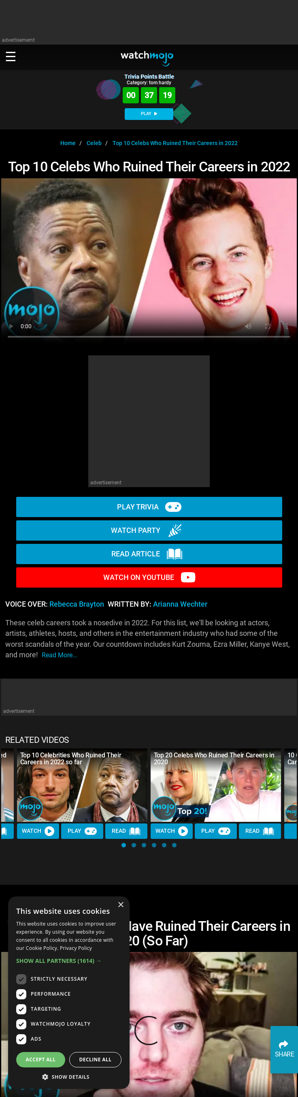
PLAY (149, 113)
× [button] (120, 905)
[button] (124, 845)
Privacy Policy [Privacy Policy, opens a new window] (76, 948)
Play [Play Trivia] (82, 831)
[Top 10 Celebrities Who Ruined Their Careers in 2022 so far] (82, 785)
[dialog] (69, 992)
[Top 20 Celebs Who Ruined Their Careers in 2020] (216, 785)
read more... (59, 655)
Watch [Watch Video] (38, 831)
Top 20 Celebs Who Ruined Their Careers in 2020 (214, 758)
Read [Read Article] (126, 831)
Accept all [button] (41, 1059)
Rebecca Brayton (76, 604)
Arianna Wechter (180, 604)
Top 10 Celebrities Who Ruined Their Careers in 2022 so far (70, 758)
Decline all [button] (95, 1059)
